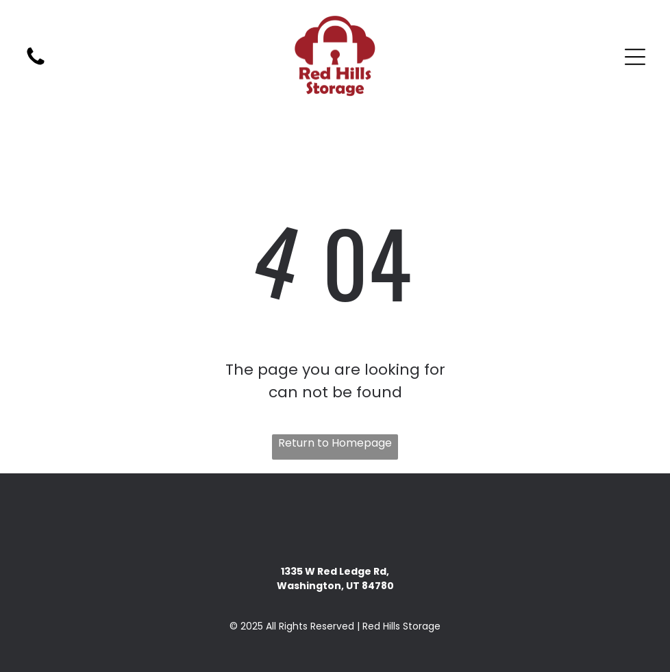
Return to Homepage (335, 443)
